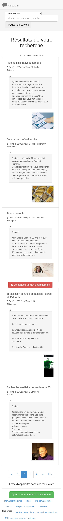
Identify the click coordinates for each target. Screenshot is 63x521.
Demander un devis (13, 501)
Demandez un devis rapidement (30, 284)
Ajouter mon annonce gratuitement (31, 494)
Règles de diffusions (25, 506)
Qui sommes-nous (43, 501)
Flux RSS (43, 506)
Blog (28, 501)
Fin (50, 474)
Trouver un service (18, 24)
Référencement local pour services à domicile (36, 512)
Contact (8, 506)
